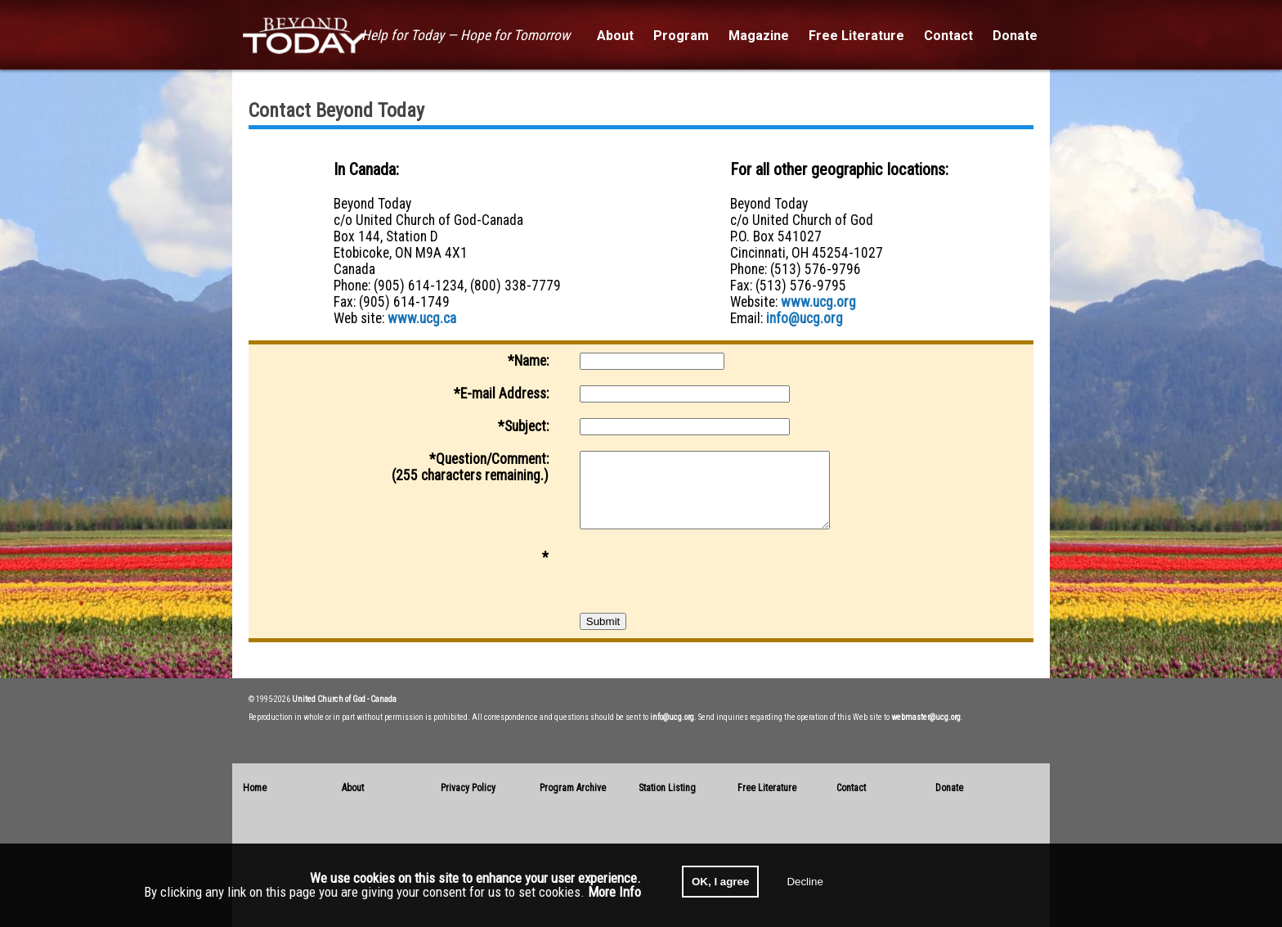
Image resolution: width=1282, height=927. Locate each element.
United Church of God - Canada (344, 699)
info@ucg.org (804, 318)
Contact (851, 788)
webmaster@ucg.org (926, 717)
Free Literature (766, 788)
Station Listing (667, 788)
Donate (949, 788)
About (353, 788)
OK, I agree (720, 881)
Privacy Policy (468, 788)
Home (255, 788)
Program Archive (573, 788)
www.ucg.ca (422, 318)
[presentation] (704, 581)
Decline (805, 881)
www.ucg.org (818, 302)
